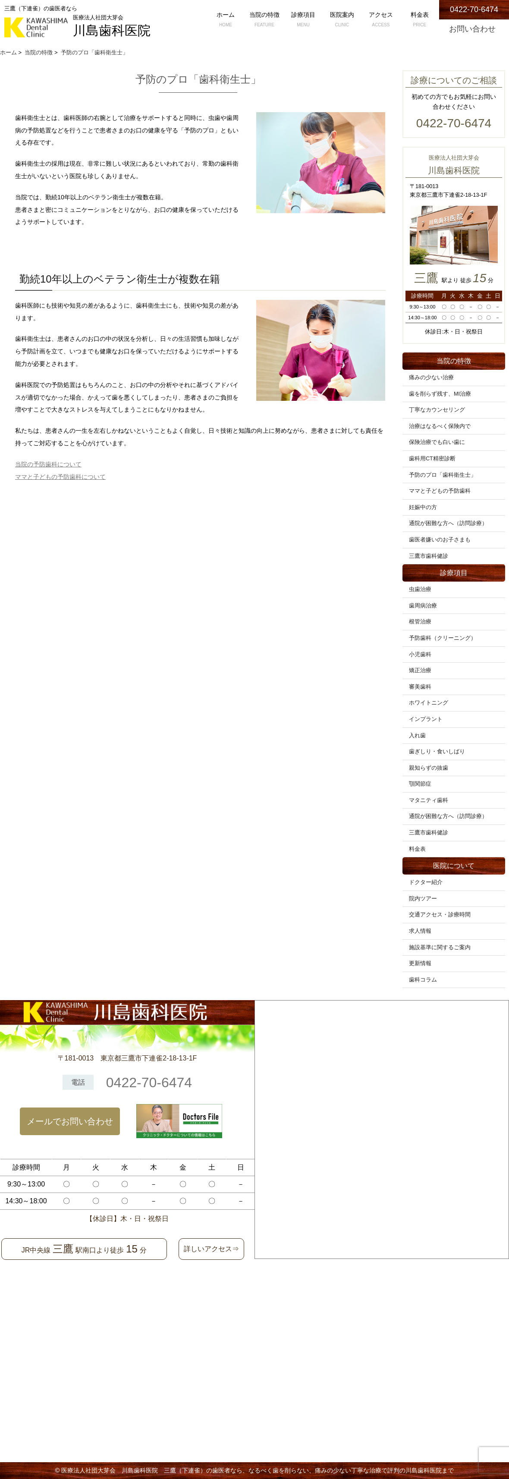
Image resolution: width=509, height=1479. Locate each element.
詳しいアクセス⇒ (211, 1248)
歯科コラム (423, 980)
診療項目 (303, 20)
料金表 (419, 20)
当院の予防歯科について (48, 464)
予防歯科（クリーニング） (442, 638)
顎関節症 (420, 784)
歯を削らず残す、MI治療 (440, 394)
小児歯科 (420, 654)
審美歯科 (420, 687)
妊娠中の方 (423, 507)
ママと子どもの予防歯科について (60, 476)
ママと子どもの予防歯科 (440, 491)
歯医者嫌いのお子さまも (440, 540)
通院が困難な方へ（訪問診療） (448, 523)
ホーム (225, 20)
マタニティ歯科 (428, 800)
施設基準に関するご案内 (440, 947)
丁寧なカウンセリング (437, 410)
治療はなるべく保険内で (440, 426)
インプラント (426, 719)
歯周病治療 (423, 606)
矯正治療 (420, 670)
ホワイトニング (428, 703)
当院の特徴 (264, 20)
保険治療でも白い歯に (437, 442)
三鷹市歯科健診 (428, 556)
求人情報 (420, 931)
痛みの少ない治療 (431, 377)
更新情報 (420, 963)
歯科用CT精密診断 (432, 459)
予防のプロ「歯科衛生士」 (442, 475)
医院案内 (342, 20)
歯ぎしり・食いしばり (437, 752)
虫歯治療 (420, 589)
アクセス (380, 20)
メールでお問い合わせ (70, 1121)
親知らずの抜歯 (428, 768)
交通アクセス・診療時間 (440, 915)
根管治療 (420, 622)
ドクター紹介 (426, 882)
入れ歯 (417, 736)
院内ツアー (423, 899)
